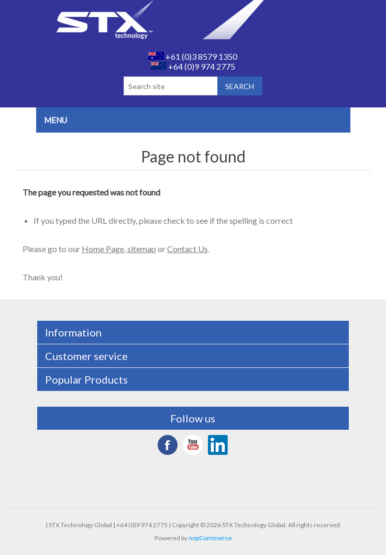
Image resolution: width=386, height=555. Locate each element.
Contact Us (187, 249)
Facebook (168, 445)
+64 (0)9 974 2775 (193, 66)
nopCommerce (210, 538)
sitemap (141, 249)
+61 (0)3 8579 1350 (192, 56)
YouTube (193, 445)
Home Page (103, 249)
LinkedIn (218, 445)
